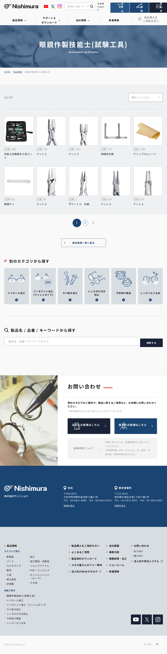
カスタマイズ (14, 567)
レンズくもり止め (16, 624)
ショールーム (116, 566)
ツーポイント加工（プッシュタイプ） (27, 606)
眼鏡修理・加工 (118, 560)
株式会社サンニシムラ (25, 493)
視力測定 (11, 580)
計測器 (10, 585)
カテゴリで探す (12, 552)
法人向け (138, 552)
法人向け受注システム (119, 9)
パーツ (10, 562)
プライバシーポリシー (14, 645)
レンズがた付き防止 (17, 615)
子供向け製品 (14, 619)
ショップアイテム (39, 567)
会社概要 (114, 547)
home (7, 71)
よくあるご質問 (80, 553)
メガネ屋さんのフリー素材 (86, 566)
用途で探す (10, 591)
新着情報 (115, 19)
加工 (32, 558)
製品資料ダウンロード (84, 560)
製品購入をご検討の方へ (147, 19)
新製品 (10, 558)
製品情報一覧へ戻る (78, 242)
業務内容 (114, 553)
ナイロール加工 (15, 601)
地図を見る (70, 507)
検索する (151, 344)
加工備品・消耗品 (39, 562)
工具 (9, 576)
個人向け (138, 557)
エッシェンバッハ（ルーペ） (39, 577)
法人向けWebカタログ (86, 572)
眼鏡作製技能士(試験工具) (21, 597)
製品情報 (18, 71)
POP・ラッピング (40, 571)
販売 (9, 571)
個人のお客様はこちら (142, 427)
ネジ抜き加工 (14, 610)
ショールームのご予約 (138, 9)
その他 (33, 584)
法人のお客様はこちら (95, 427)
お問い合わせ (157, 9)
